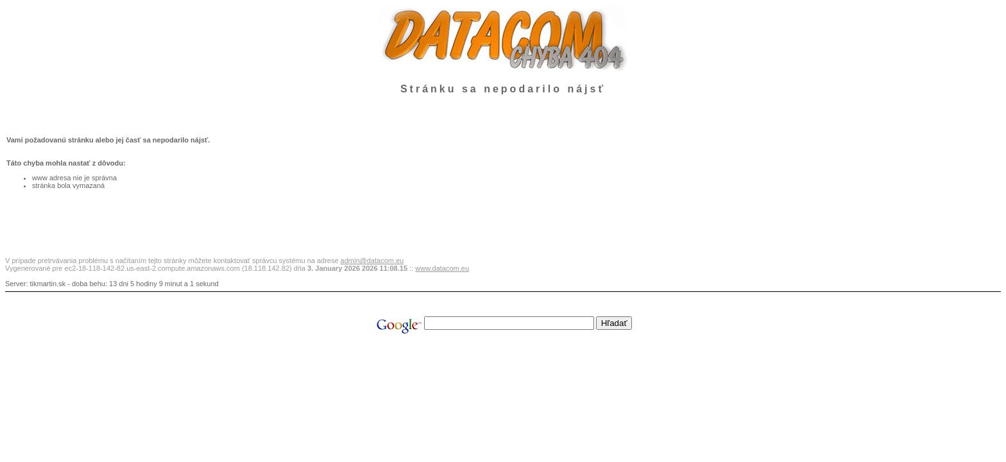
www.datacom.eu (442, 268)
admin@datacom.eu (372, 260)
